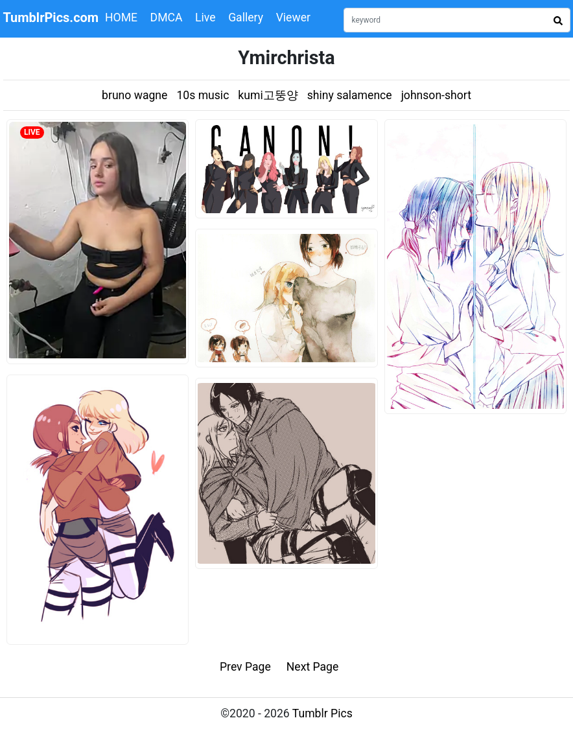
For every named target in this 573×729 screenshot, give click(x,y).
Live (205, 17)
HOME (121, 17)
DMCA (166, 17)
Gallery (245, 17)
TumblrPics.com (51, 17)
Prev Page (245, 666)
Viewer (293, 17)
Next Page (312, 666)
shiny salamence (349, 95)
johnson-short (436, 95)
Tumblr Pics (322, 713)
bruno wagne (134, 95)
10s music (202, 95)
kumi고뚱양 (268, 95)
